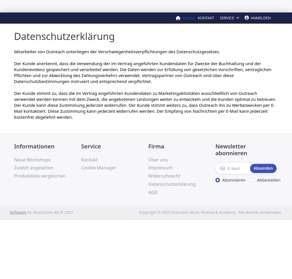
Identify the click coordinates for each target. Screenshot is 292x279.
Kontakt (206, 17)
